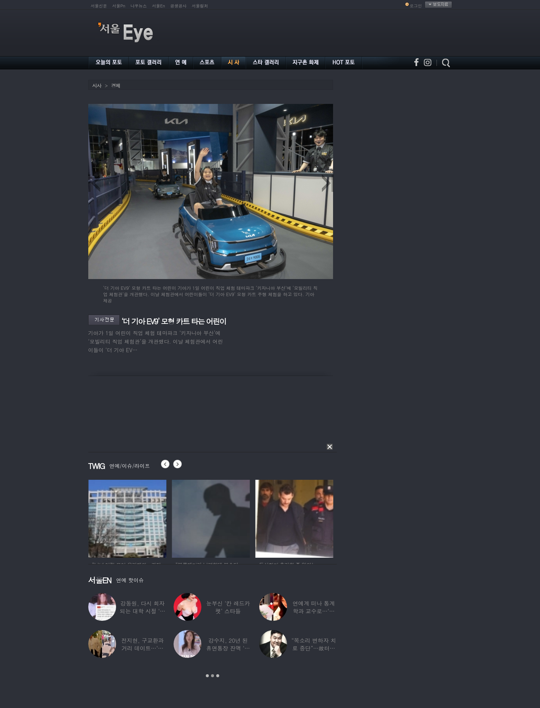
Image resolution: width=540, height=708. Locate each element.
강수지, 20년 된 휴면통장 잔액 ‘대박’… (228, 648)
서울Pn (118, 6)
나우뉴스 (139, 6)
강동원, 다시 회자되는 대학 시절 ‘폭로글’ (142, 611)
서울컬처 (200, 6)
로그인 (416, 6)
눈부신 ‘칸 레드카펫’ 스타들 (228, 607)
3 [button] (217, 675)
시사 (96, 85)
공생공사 (178, 6)
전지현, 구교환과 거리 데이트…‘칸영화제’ (142, 648)
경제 (115, 85)
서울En (158, 6)
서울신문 (99, 6)
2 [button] (212, 675)
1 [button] (207, 675)
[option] (158, 517)
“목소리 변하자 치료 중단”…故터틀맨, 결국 (314, 648)
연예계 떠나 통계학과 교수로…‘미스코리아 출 (314, 611)
